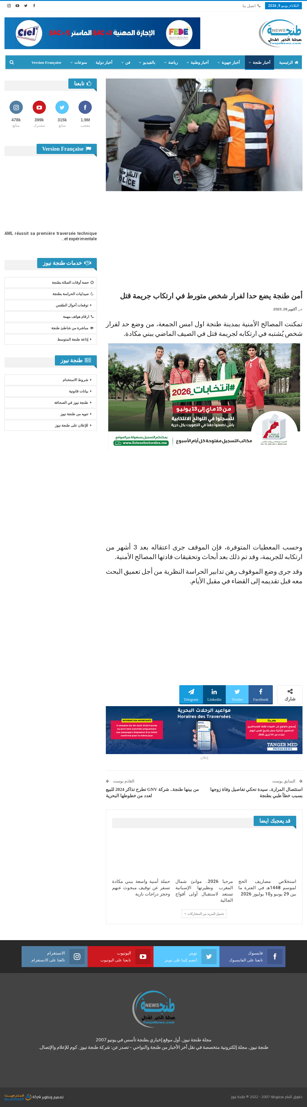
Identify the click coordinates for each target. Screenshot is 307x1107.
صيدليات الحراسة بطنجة (73, 294)
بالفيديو (149, 62)
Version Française (46, 62)
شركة (23, 1096)
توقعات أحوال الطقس (72, 305)
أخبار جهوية (231, 62)
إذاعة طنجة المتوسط (72, 339)
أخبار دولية (104, 62)
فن (127, 62)
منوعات (80, 62)
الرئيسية (288, 62)
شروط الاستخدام (75, 380)
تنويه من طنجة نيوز (74, 414)
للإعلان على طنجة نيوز (71, 425)
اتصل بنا (252, 6)
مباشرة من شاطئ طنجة (72, 328)
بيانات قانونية (78, 391)
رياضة (173, 62)
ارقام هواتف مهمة (78, 317)
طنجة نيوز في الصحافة (71, 403)
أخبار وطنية (200, 62)
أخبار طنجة (261, 62)
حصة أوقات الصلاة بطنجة (73, 282)
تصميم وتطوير (53, 1096)
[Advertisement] (204, 239)
